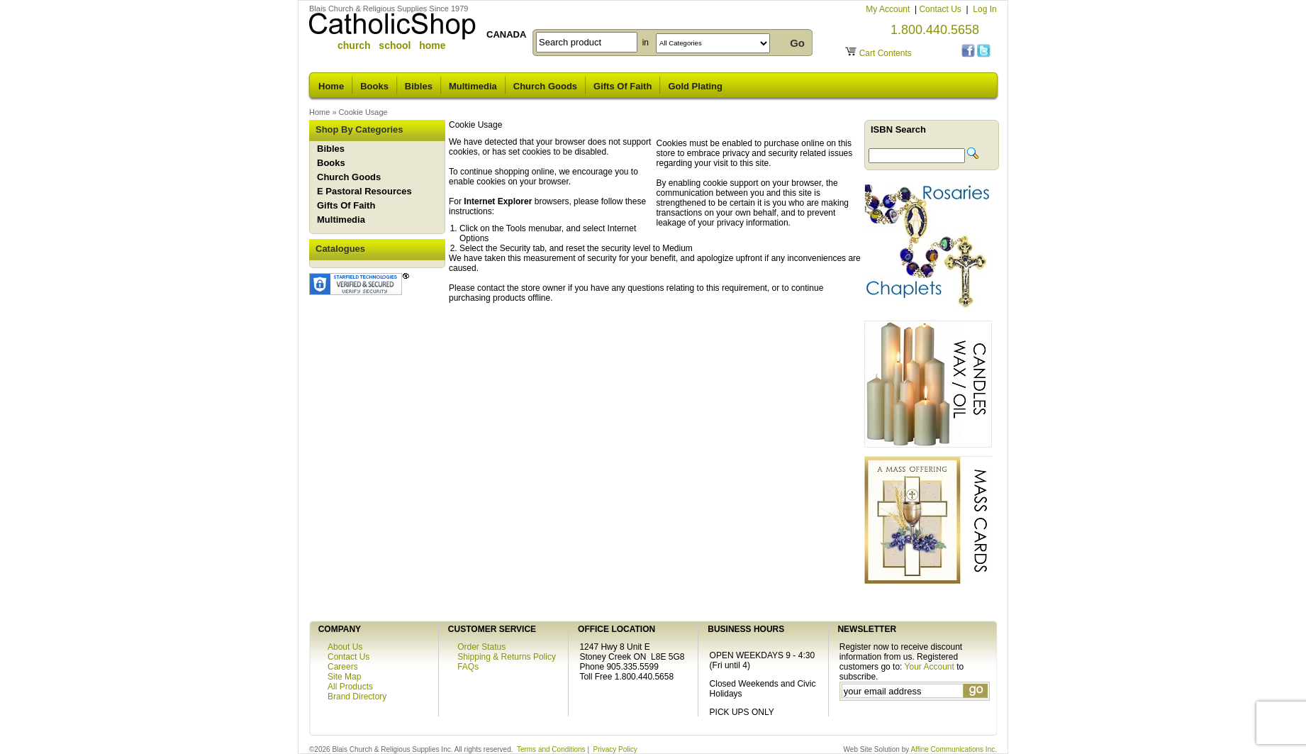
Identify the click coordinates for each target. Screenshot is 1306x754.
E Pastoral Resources (364, 191)
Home (331, 86)
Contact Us (941, 9)
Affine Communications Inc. (953, 749)
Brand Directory (357, 697)
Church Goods (545, 86)
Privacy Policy (615, 749)
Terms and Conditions (551, 749)
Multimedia (473, 86)
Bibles (418, 86)
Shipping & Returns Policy (506, 657)
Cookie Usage (363, 112)
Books (374, 86)
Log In (984, 9)
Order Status (481, 647)
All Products (350, 687)
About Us (345, 647)
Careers (343, 667)
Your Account (929, 667)
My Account (889, 9)
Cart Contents (885, 53)
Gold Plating (695, 86)
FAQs (468, 667)
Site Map (344, 677)
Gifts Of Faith (622, 86)
